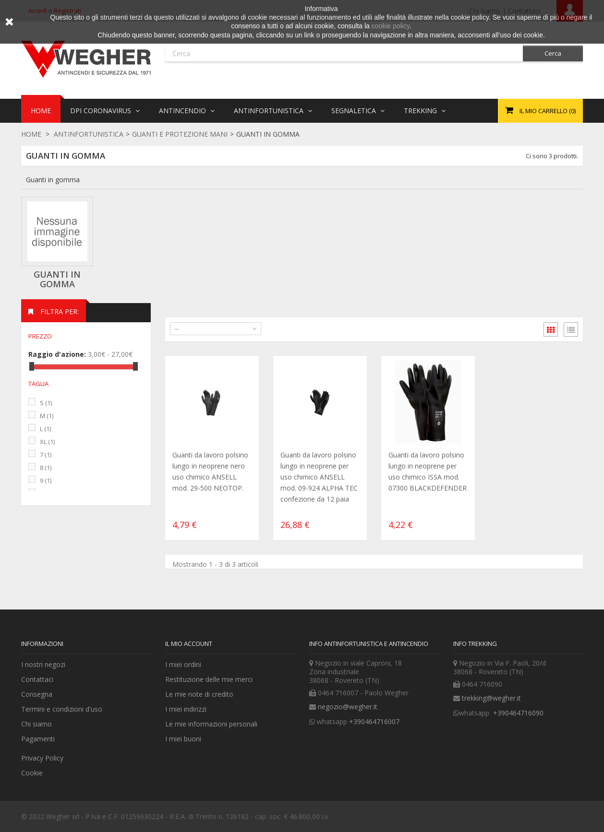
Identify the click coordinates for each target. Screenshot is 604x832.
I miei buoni (183, 738)
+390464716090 (517, 712)
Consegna (36, 694)
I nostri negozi (43, 664)
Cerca (552, 53)
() (540, 111)
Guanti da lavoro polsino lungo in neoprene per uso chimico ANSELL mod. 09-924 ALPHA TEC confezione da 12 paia (319, 477)
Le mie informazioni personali (211, 723)
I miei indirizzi (185, 709)
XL (47, 441)
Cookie (32, 772)
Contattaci (37, 679)
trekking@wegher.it (491, 698)
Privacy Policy (42, 757)
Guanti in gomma (57, 279)
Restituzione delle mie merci (209, 679)
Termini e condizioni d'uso (61, 709)
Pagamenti (38, 738)
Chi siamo (36, 723)
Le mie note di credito (199, 694)
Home (31, 134)
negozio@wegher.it (347, 706)
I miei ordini (183, 664)
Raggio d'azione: (57, 354)
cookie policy (391, 26)
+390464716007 (374, 721)
